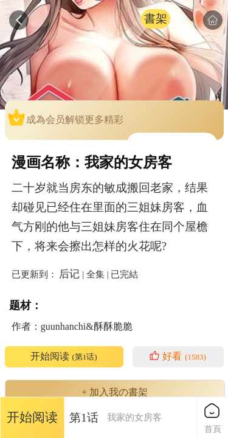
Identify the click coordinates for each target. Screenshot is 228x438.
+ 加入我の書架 (114, 392)
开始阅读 (63, 356)
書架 (155, 18)
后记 (69, 274)
